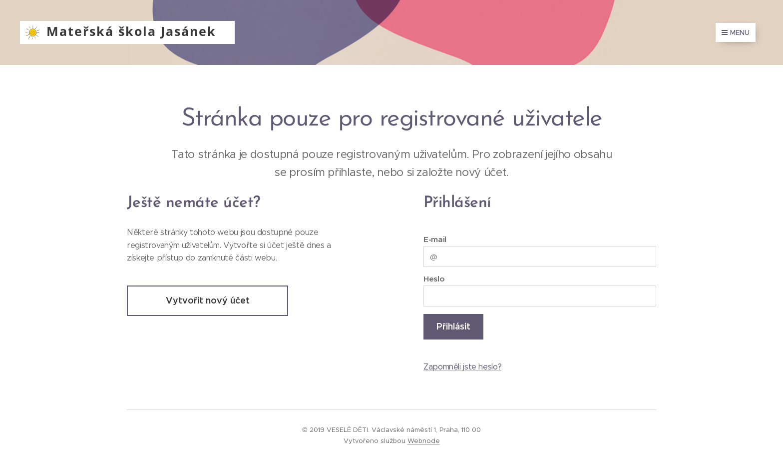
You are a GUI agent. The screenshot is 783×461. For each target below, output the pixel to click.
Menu (736, 32)
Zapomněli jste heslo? (462, 367)
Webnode (423, 440)
